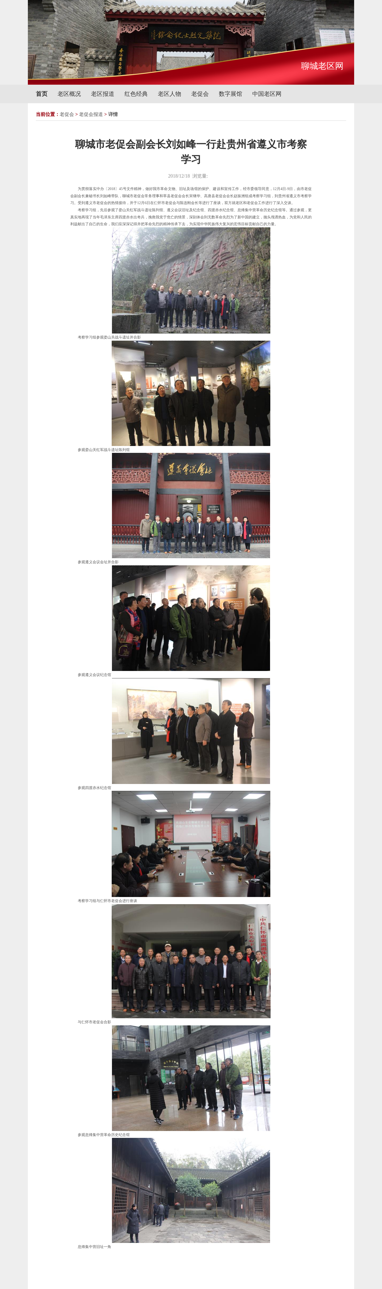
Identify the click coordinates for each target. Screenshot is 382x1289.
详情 (113, 114)
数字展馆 (230, 94)
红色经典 (136, 94)
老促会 (200, 94)
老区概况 (69, 94)
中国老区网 (266, 94)
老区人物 (169, 94)
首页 (41, 94)
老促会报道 (91, 114)
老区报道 (102, 94)
